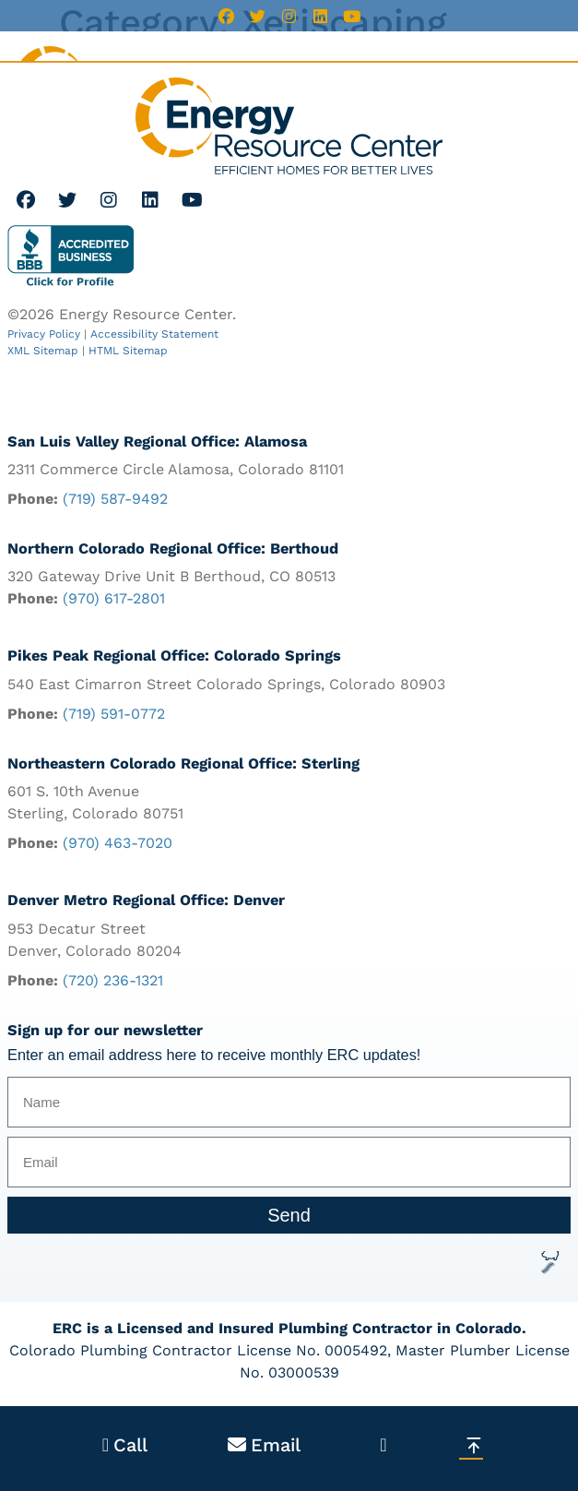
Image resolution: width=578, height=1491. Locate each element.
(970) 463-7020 (117, 843)
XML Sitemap (42, 350)
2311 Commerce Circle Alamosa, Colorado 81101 (175, 469)
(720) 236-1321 (113, 980)
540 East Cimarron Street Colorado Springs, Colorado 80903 (226, 684)
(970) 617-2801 (114, 598)
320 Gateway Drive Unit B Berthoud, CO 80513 (171, 576)
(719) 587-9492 (115, 498)
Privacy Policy (43, 334)
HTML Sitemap (128, 350)
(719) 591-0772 (114, 713)
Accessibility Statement (154, 334)
